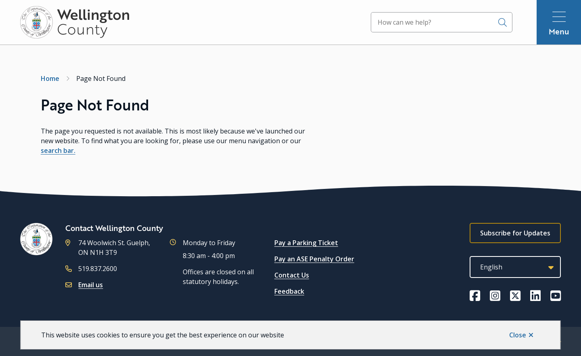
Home (50, 78)
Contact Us (291, 275)
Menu (559, 31)
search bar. (58, 150)
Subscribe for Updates (515, 233)
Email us (90, 284)
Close (517, 335)
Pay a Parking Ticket (306, 242)
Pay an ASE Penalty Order (314, 258)
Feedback (289, 291)
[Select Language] (515, 267)
